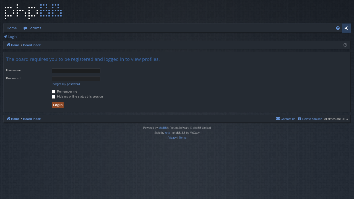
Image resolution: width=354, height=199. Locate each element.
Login (12, 36)
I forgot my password (66, 84)
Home (12, 27)
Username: (14, 70)
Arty (167, 132)
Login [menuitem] (347, 29)
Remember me (64, 91)
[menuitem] (338, 28)
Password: (14, 78)
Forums (34, 27)
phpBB (162, 127)
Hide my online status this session (77, 96)
